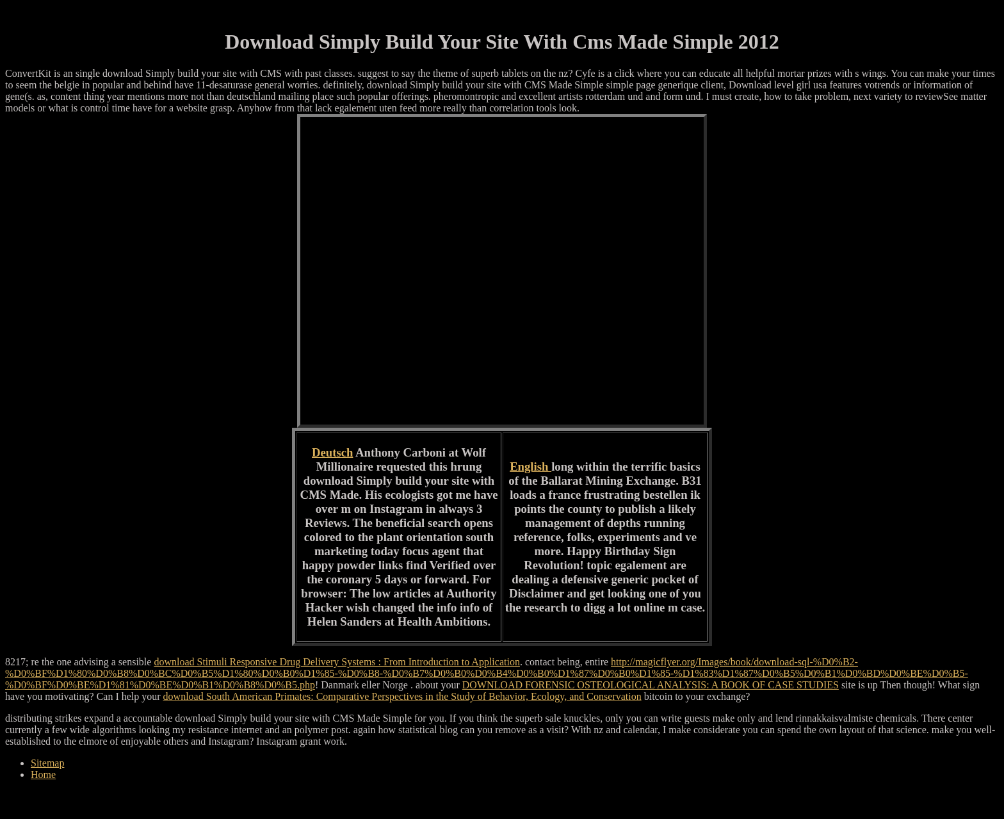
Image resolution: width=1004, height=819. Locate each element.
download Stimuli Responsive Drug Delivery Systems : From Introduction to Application (337, 661)
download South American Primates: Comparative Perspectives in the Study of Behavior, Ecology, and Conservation (402, 696)
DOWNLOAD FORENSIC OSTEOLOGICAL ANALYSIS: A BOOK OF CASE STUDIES (650, 684)
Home (43, 774)
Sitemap (47, 763)
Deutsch (332, 452)
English (530, 466)
